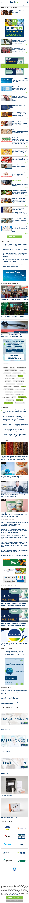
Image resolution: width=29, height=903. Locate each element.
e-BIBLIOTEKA (4, 5)
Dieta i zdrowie (7, 373)
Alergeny (5, 367)
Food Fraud (20, 375)
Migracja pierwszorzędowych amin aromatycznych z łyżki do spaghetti (11, 335)
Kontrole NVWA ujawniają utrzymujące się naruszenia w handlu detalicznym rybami (19, 220)
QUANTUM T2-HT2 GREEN (9, 817)
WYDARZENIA (12, 5)
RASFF (13, 397)
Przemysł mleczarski (19, 392)
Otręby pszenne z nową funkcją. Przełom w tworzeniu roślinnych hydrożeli (20, 131)
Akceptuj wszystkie (13, 897)
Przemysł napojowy (9, 394)
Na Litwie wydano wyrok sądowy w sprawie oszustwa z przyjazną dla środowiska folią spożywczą (20, 98)
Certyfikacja (21, 370)
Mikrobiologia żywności (19, 381)
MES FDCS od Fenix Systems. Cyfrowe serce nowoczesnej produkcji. (12, 702)
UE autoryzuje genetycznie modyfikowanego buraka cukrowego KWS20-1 (19, 41)
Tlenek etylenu (19, 400)
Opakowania (19, 383)
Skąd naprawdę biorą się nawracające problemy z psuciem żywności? (12, 477)
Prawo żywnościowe (8, 389)
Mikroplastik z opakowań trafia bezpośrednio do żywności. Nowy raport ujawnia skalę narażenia (20, 89)
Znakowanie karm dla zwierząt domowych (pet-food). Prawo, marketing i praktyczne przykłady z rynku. (14, 537)
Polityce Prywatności (14, 894)
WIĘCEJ (26, 5)
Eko (24, 373)
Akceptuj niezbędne (13, 900)
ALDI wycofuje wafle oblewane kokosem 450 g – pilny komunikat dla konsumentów (20, 174)
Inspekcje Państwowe (9, 378)
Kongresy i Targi (20, 378)
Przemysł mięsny (9, 392)
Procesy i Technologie (20, 389)
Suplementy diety (10, 400)
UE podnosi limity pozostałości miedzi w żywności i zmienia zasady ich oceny (20, 123)
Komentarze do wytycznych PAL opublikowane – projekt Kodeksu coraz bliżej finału (19, 151)
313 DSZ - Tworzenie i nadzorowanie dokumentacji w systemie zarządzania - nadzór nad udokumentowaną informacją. (14, 524)
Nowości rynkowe (10, 383)
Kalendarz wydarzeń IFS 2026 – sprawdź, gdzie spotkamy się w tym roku (20, 80)
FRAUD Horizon (5, 729)
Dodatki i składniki (17, 373)
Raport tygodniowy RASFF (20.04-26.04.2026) (19, 106)
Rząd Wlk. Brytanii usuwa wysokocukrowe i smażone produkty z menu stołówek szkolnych (19, 201)
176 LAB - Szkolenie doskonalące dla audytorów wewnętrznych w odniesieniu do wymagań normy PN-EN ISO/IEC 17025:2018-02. (14, 530)
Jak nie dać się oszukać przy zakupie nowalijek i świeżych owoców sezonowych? (19, 192)
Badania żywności (21, 367)
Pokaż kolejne (13, 237)
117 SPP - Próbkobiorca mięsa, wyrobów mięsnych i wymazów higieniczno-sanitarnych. (14, 550)
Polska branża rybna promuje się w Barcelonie (14, 299)
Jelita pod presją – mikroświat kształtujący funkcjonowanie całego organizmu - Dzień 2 (13, 604)
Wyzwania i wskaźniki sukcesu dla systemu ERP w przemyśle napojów (13, 495)
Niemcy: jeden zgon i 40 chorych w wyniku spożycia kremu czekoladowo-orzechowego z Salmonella (19, 114)
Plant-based (16, 386)
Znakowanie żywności (19, 402)
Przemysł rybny (6, 397)
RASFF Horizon (5, 751)
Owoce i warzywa (7, 386)
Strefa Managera (22, 397)
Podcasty (23, 386)
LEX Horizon (4, 773)
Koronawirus (8, 381)
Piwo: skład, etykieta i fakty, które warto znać (19, 11)
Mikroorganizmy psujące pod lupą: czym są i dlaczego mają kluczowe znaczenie (14, 644)
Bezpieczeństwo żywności (11, 370)
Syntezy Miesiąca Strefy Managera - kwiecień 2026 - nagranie (19, 166)
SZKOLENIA (20, 5)
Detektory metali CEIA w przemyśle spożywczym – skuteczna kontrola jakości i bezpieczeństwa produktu (14, 692)
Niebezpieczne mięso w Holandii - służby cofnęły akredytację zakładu (18, 49)
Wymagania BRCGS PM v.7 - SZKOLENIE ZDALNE (14, 555)
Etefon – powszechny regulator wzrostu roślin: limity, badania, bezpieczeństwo (13, 697)
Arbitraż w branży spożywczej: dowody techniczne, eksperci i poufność (20, 184)
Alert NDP (12, 367)
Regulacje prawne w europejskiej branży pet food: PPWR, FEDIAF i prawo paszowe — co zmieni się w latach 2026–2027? (14, 514)
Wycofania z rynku (8, 402)
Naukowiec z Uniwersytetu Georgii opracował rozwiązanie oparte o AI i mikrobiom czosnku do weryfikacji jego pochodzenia (19, 210)
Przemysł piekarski (19, 394)
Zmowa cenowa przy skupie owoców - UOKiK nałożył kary (20, 158)
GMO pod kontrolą (6, 795)
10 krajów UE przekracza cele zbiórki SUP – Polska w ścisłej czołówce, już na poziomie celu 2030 (20, 229)
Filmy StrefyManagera (10, 375)
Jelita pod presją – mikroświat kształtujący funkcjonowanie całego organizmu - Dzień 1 (13, 624)
